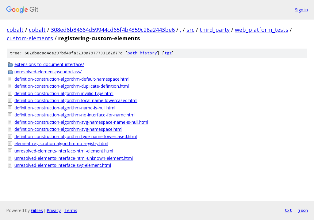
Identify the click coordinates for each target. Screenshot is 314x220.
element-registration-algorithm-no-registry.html (61, 143)
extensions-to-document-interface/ (49, 64)
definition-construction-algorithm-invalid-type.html (63, 93)
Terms (70, 210)
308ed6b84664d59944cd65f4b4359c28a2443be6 (113, 29)
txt (288, 210)
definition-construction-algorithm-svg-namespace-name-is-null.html (81, 122)
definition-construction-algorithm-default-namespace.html (71, 79)
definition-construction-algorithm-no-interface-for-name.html (75, 115)
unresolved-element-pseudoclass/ (48, 72)
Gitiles (37, 210)
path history (142, 53)
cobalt (15, 29)
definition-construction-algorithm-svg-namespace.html (68, 129)
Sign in (301, 10)
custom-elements (30, 38)
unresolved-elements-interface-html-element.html (63, 151)
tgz (168, 53)
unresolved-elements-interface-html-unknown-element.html (73, 158)
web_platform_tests (261, 29)
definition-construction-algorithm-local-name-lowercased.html (75, 100)
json (303, 210)
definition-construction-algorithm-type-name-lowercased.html (75, 136)
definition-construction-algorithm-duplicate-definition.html (71, 86)
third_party (215, 29)
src (190, 29)
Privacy (54, 210)
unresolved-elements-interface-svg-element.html (62, 165)
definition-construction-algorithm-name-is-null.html (64, 108)
